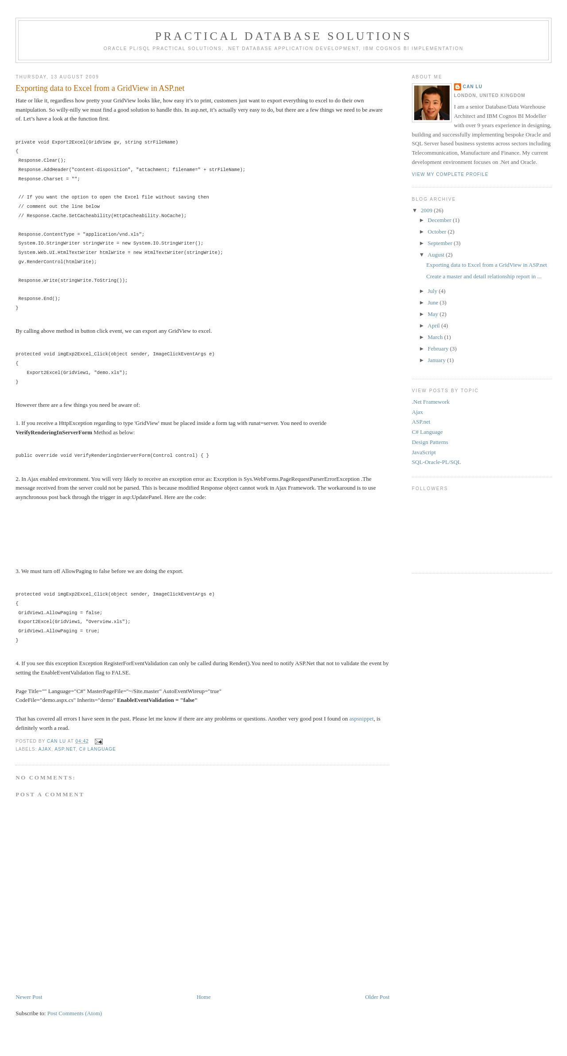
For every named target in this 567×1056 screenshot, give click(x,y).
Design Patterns (430, 442)
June (434, 302)
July (433, 291)
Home (204, 997)
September (441, 243)
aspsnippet (362, 718)
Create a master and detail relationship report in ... (483, 276)
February (439, 348)
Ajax (45, 749)
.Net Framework (431, 401)
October (438, 231)
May (434, 314)
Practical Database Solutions (283, 36)
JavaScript (424, 452)
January (437, 360)
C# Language (97, 749)
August (437, 254)
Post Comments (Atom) (74, 1013)
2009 (427, 210)
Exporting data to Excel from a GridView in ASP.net (486, 264)
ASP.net (65, 749)
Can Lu (472, 86)
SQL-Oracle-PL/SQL (436, 462)
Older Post (377, 997)
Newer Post (29, 997)
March (436, 337)
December (440, 220)
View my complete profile (450, 174)
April (435, 325)
